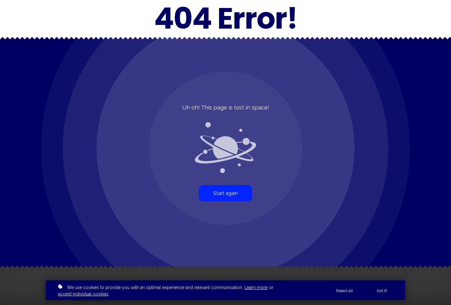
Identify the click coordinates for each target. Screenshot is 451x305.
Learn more (256, 287)
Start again (225, 193)
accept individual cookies (83, 293)
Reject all (344, 290)
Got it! (382, 290)
